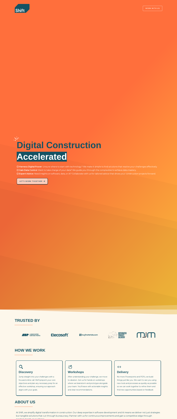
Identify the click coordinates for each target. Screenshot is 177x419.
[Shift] (22, 8)
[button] (151, 8)
